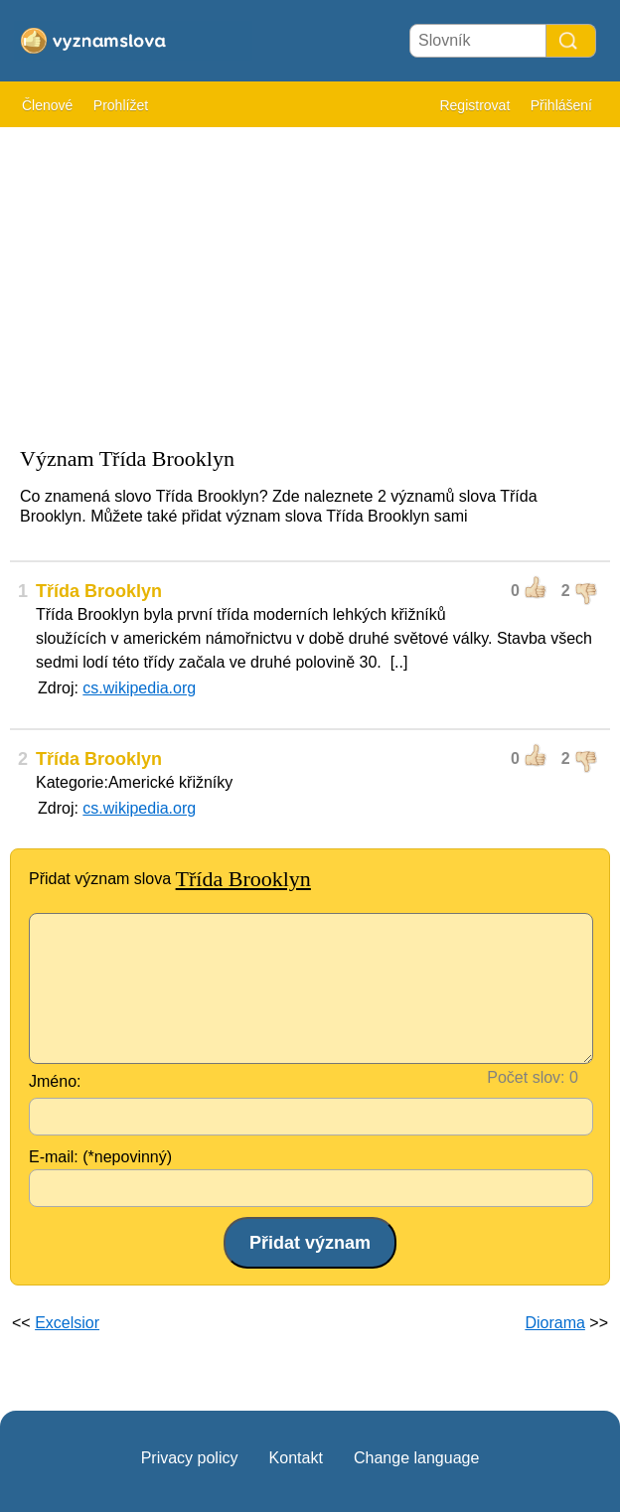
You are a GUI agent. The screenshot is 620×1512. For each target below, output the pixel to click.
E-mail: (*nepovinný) (100, 1156)
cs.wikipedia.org (139, 688)
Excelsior (67, 1322)
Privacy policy (189, 1457)
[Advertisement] (310, 278)
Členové (47, 105)
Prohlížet (120, 105)
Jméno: (54, 1081)
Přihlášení (561, 105)
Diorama (554, 1322)
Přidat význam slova (170, 878)
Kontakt (296, 1457)
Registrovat (474, 105)
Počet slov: (525, 1077)
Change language (416, 1457)
